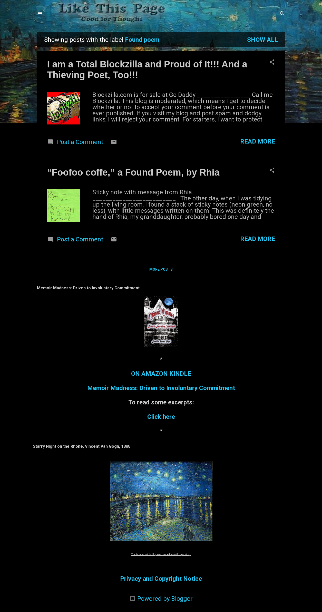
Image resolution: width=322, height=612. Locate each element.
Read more (257, 141)
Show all (262, 39)
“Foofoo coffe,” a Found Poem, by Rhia (133, 172)
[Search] (282, 14)
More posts (161, 269)
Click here (161, 416)
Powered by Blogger (161, 598)
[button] (272, 62)
